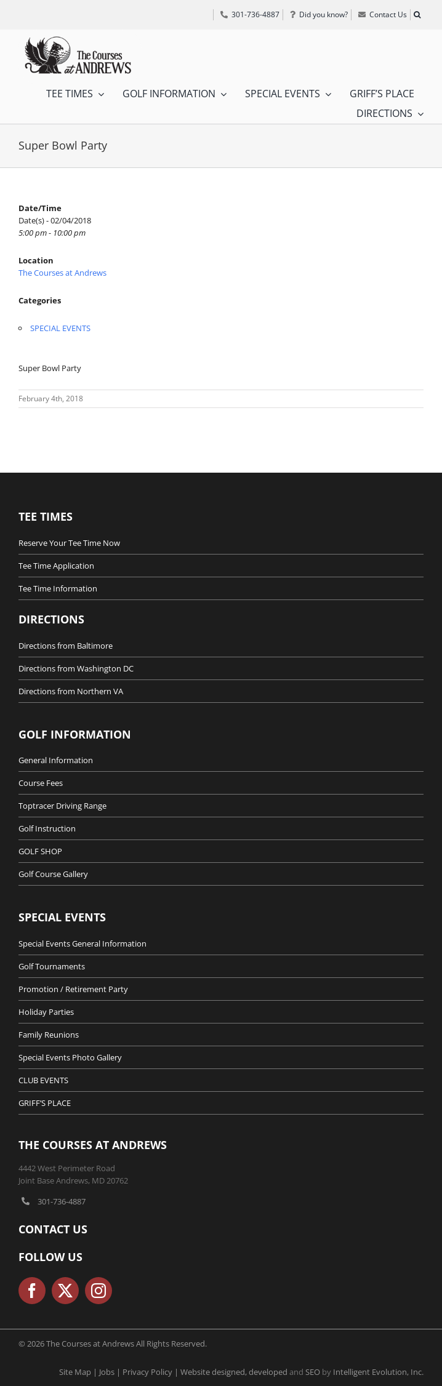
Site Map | (79, 1371)
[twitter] (65, 1290)
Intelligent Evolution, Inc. (378, 1371)
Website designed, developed (233, 1371)
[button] (417, 14)
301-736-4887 (62, 1201)
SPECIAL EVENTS (60, 328)
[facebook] (32, 1290)
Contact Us (52, 1229)
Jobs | (111, 1371)
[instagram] (98, 1290)
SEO (312, 1371)
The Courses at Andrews (62, 272)
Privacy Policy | (151, 1371)
